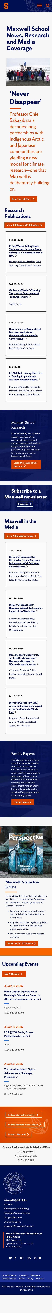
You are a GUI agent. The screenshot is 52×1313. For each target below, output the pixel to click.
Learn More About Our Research (25, 464)
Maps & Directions (9, 1278)
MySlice (22, 1278)
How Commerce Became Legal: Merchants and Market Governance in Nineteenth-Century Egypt (25, 333)
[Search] (47, 5)
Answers (8, 1204)
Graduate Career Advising (17, 1212)
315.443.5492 (26, 1160)
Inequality (22, 673)
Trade (19, 304)
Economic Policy (17, 344)
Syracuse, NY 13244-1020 (19, 1243)
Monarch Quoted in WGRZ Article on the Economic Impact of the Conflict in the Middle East (25, 707)
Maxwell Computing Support (18, 1226)
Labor (29, 344)
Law (32, 390)
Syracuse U (40, 1278)
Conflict (13, 618)
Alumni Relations (12, 1221)
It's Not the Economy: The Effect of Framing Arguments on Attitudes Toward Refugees (26, 376)
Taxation (37, 265)
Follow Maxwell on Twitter (23, 1114)
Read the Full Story (23, 199)
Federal (13, 622)
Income (13, 673)
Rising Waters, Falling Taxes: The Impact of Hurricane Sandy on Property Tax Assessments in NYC (26, 251)
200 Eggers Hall (14, 1240)
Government (32, 572)
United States (33, 394)
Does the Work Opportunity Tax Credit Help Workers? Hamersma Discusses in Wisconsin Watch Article (24, 659)
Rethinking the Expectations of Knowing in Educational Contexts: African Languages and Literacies (23, 995)
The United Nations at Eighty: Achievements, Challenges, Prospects (19, 1073)
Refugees (21, 394)
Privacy (30, 1278)
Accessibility (24, 1275)
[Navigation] (39, 5)
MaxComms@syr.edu (26, 1155)
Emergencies (35, 1275)
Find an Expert (23, 802)
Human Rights (33, 386)
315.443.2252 (14, 1246)
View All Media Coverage (21, 536)
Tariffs (12, 304)
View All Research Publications (24, 225)
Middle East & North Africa (22, 626)
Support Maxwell (18, 1134)
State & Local (25, 265)
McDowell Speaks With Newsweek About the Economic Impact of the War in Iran (26, 608)
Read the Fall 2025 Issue (22, 943)
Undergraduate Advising (16, 1208)
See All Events (13, 974)
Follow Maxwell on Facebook (24, 1124)
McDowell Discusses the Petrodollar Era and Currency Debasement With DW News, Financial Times (24, 561)
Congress (13, 670)
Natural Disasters (26, 261)
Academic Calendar (9, 1275)
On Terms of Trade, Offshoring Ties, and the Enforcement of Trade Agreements (24, 293)
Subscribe (24, 504)
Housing (13, 261)
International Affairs (19, 390)
